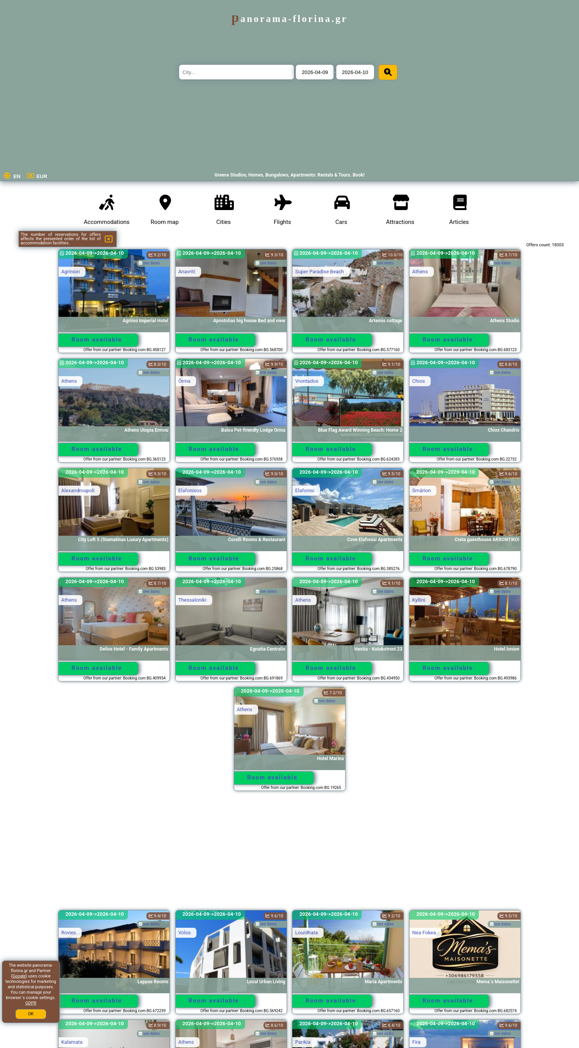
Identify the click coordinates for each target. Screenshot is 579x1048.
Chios (418, 381)
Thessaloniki (192, 600)
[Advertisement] (290, 854)
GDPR (30, 1003)
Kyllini (418, 600)
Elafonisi (304, 490)
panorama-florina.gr (290, 18)
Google (19, 976)
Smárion (421, 490)
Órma (184, 381)
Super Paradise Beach (319, 271)
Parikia (302, 1042)
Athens (420, 271)
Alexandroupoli (77, 490)
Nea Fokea (424, 932)
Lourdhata (306, 932)
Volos (184, 932)
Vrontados (306, 381)
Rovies (68, 932)
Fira (416, 1042)
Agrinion (70, 271)
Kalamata (71, 1042)
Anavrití (186, 271)
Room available (97, 339)
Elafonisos (190, 490)
